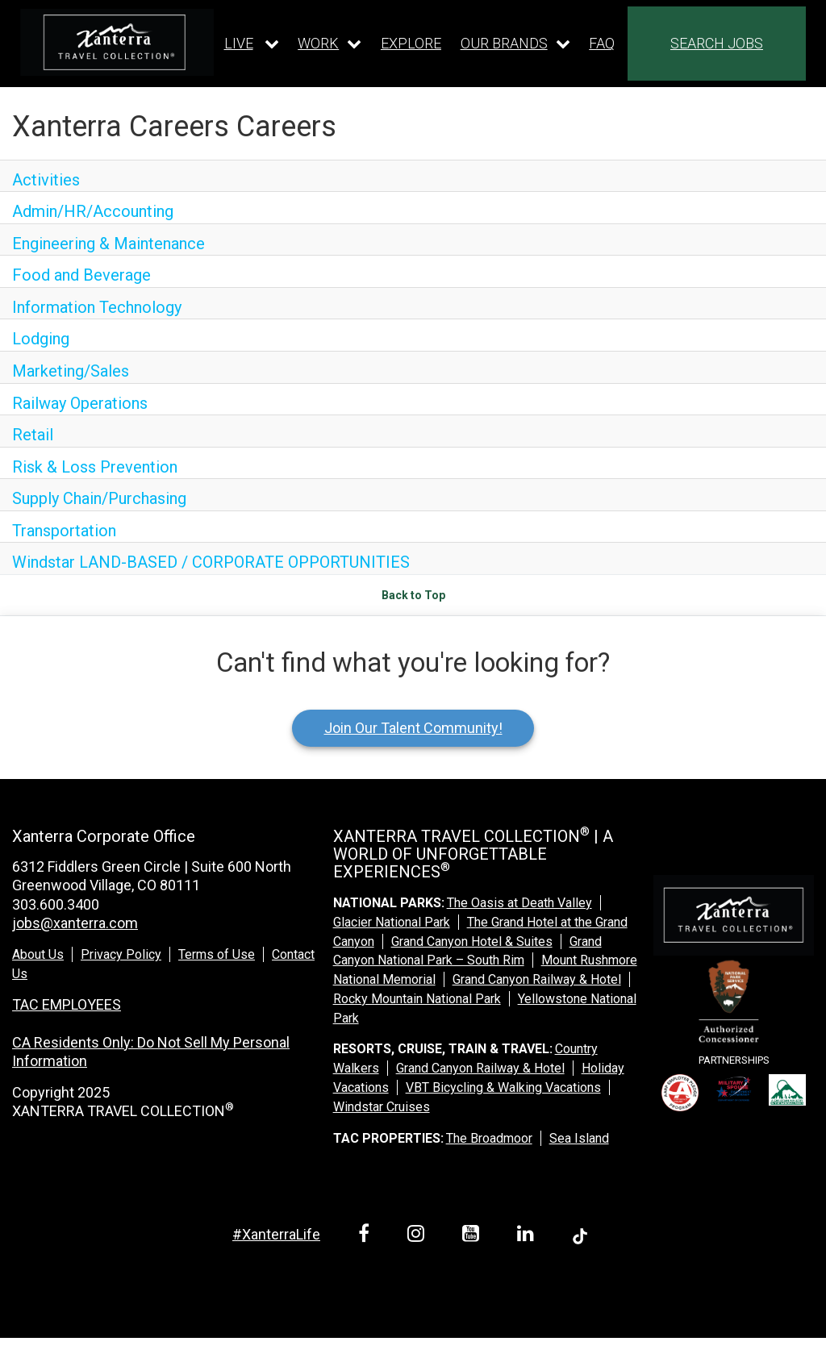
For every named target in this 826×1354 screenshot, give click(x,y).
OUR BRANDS (504, 43)
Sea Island (579, 1138)
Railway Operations (80, 403)
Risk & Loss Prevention (94, 467)
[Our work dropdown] (329, 43)
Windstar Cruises (381, 1106)
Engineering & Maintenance (108, 243)
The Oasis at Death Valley (519, 902)
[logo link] (117, 41)
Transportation (64, 530)
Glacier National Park (391, 922)
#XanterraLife (276, 1234)
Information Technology (96, 307)
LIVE (238, 43)
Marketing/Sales (70, 371)
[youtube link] (473, 1236)
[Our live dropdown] (251, 43)
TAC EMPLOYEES (66, 1004)
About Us (38, 954)
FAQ (602, 43)
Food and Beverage (81, 275)
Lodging (40, 338)
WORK (318, 43)
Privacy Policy (121, 954)
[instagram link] (418, 1236)
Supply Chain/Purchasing (99, 498)
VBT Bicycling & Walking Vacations (503, 1087)
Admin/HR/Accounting (92, 211)
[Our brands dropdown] (515, 43)
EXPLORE (411, 43)
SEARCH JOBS (716, 43)
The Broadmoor (489, 1138)
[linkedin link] (528, 1236)
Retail (32, 434)
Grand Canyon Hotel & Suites (472, 941)
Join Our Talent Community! (413, 727)
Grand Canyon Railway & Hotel (537, 979)
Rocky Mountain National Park (417, 998)
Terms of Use (216, 954)
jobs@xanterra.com (75, 922)
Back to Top (413, 595)
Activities (46, 180)
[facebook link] (366, 1236)
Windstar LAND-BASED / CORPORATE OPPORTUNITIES (211, 562)
